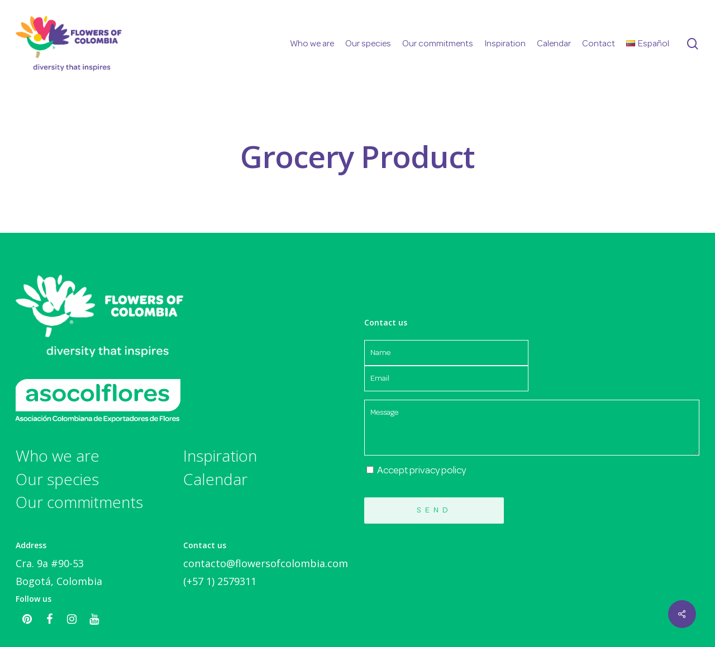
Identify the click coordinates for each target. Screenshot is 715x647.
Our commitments (79, 502)
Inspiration (220, 456)
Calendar (215, 479)
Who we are (57, 456)
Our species (57, 479)
